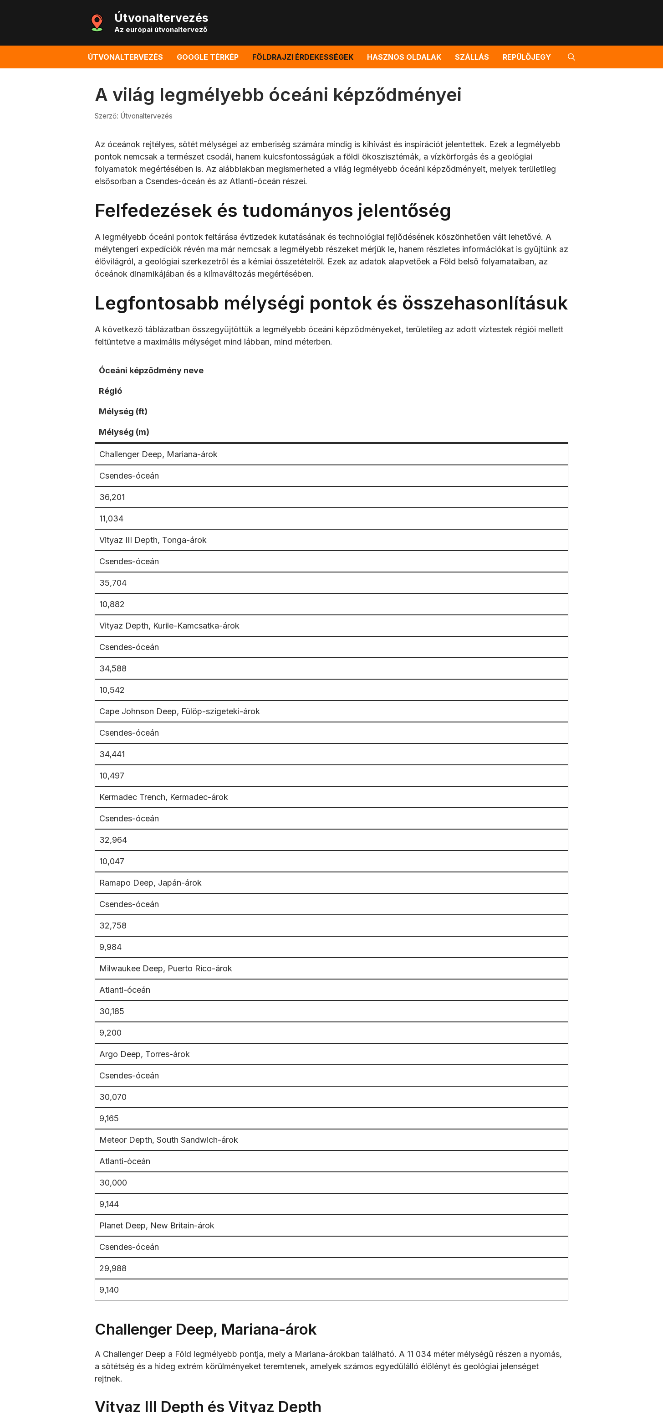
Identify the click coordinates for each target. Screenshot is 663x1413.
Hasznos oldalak (404, 57)
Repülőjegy (527, 57)
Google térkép (208, 57)
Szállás (472, 57)
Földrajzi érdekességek (302, 57)
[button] (571, 57)
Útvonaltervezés (161, 18)
